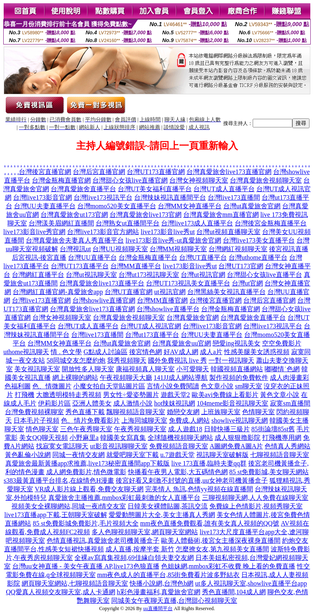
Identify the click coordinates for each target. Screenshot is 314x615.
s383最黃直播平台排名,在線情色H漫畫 (59, 480)
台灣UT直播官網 (129, 291)
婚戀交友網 (183, 411)
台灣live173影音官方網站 (103, 231)
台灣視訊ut (75, 248)
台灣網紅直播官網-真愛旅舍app (58, 291)
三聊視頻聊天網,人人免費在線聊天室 (255, 497)
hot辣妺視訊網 (174, 403)
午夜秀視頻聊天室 (140, 429)
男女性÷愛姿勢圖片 (131, 394)
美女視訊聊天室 (37, 368)
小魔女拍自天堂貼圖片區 (109, 386)
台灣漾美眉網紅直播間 (61, 223)
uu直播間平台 (158, 608)
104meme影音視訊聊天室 (232, 403)
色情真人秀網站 (287, 446)
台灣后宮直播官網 (99, 171)
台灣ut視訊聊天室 (91, 274)
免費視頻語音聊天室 (178, 446)
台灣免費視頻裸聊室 (34, 411)
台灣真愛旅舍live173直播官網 (228, 171)
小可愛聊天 (192, 368)
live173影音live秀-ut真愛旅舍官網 (173, 240)
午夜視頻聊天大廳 (126, 377)
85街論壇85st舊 (273, 429)
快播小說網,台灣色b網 (161, 583)
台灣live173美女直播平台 (259, 240)
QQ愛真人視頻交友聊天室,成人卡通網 (60, 591)
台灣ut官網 (247, 283)
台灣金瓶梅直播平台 (148, 257)
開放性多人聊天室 (88, 368)
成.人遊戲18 (185, 429)
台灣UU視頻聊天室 (120, 248)
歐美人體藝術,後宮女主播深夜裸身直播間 (220, 540)
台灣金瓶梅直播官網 (61, 180)
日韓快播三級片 (227, 429)
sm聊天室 (248, 386)
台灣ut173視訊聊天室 (149, 274)
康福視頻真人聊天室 (145, 368)
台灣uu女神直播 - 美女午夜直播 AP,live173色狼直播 (85, 566)
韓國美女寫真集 (123, 437)
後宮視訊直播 (288, 248)
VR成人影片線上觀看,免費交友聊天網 (89, 489)
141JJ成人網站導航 (181, 377)
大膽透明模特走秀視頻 (68, 394)
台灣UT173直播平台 (79, 266)
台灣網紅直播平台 (38, 274)
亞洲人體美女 (92, 403)
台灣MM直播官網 (162, 300)
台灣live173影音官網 (42, 197)
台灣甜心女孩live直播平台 (264, 274)
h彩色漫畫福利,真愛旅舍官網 (158, 591)
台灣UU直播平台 (92, 257)
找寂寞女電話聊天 (62, 446)
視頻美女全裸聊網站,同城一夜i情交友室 (68, 506)
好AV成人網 (181, 351)
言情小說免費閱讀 (173, 386)
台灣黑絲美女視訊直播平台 (226, 291)
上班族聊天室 (220, 411)
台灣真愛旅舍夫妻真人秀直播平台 (75, 240)
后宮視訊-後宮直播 (39, 257)
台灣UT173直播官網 (155, 171)
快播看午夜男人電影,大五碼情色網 (178, 471)
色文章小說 (217, 386)
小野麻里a (84, 437)
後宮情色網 (145, 351)
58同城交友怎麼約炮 (76, 360)
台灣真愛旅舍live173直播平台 (101, 283)
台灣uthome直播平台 (258, 257)
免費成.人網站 (189, 420)
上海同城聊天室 (144, 420)
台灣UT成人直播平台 (223, 188)
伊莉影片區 (54, 403)
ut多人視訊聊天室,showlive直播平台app (251, 583)
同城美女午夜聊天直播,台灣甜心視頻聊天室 (174, 600)
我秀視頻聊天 (126, 360)
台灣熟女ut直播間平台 (127, 223)
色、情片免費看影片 (90, 420)
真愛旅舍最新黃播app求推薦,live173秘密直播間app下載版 (87, 463)
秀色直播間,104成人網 (234, 591)
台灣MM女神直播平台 (190, 206)
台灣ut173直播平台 (152, 334)
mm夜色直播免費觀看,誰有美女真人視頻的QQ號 (209, 523)
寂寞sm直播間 (290, 403)
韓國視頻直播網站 (237, 368)
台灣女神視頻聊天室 (198, 180)
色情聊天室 (258, 411)
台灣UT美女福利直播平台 (155, 188)
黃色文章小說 (279, 394)
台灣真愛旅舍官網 (192, 317)
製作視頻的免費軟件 (238, 377)
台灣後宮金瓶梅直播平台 (271, 223)
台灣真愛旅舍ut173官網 (74, 214)
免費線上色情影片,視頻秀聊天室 (256, 506)
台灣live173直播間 (234, 197)
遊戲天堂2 (175, 394)
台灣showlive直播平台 (168, 308)
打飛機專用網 (281, 437)
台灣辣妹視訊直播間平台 (170, 197)
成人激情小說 (133, 403)
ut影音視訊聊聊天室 (118, 446)
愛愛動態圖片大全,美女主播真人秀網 (162, 514)
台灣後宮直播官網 (45, 171)
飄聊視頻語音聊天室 (135, 411)
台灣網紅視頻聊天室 (238, 248)
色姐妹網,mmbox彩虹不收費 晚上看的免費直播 (228, 566)
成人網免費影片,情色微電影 (86, 471)
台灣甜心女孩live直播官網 (130, 180)
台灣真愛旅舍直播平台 (83, 188)
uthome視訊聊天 (26, 351)
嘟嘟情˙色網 (282, 368)
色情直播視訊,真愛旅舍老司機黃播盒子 (103, 540)
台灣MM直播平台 (135, 266)
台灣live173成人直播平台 (197, 223)
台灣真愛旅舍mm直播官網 (221, 214)
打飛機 (24, 394)
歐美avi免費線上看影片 (225, 394)
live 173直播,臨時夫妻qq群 (209, 463)
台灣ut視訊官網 (203, 274)
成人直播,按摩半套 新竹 (139, 549)
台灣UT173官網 (240, 266)
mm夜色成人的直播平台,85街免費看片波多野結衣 (168, 574)
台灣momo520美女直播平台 (116, 206)
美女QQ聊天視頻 (43, 437)
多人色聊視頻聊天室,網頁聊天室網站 (145, 531)
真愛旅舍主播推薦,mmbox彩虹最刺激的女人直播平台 (124, 497)
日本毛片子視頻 (36, 420)
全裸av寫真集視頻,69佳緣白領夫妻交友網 (133, 557)
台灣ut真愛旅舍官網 (251, 206)
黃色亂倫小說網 (28, 454)
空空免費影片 (281, 343)
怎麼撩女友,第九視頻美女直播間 (222, 549)
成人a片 (211, 351)
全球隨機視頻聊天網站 (180, 437)
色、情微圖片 (52, 386)
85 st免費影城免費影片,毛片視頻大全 (86, 523)
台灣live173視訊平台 (103, 197)
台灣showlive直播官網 (103, 300)
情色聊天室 (42, 429)
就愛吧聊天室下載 (132, 454)
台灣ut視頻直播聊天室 (228, 231)
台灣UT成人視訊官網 (150, 326)
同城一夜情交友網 (78, 454)
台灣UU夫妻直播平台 (45, 206)
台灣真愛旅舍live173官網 (146, 214)
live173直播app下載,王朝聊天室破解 (55, 514)
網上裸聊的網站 (75, 377)
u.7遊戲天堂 (177, 454)
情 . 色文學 (66, 351)
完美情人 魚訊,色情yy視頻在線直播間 (199, 489)
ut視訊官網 (169, 291)
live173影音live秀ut (168, 231)
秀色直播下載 (85, 411)
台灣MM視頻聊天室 (178, 248)
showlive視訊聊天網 (239, 420)
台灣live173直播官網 (41, 300)
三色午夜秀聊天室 (86, 429)
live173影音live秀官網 (34, 231)
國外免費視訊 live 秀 (177, 360)
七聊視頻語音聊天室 (279, 454)
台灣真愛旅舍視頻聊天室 (266, 180)
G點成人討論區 (105, 351)
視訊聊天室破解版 (222, 454)
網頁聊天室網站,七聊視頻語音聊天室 (75, 583)
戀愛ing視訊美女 (236, 343)
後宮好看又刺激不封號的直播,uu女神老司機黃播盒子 (192, 480)
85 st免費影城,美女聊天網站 (269, 471)
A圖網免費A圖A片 (236, 446)
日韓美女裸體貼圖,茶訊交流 (168, 506)
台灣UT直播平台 (203, 257)
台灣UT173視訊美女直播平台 (188, 283)
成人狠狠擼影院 (237, 437)
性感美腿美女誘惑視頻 (256, 351)
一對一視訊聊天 (231, 360)
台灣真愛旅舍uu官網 (181, 343)
